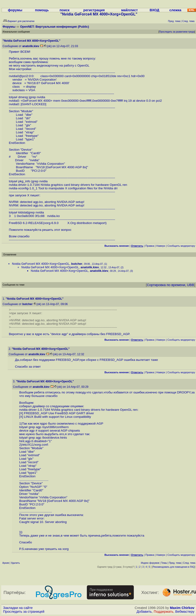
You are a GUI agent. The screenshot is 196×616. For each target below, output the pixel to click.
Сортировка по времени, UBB (170, 285)
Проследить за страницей (23, 611)
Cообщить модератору (181, 245)
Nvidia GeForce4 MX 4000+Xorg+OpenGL (40, 263)
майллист (129, 10)
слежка (175, 10)
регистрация (94, 10)
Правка (149, 245)
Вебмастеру (184, 611)
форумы (15, 10)
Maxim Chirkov (182, 608)
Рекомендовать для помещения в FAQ (174, 567)
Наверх (160, 245)
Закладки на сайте (18, 608)
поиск (64, 10)
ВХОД (154, 10)
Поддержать (163, 611)
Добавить (144, 611)
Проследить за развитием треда (176, 31)
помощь (42, 10)
